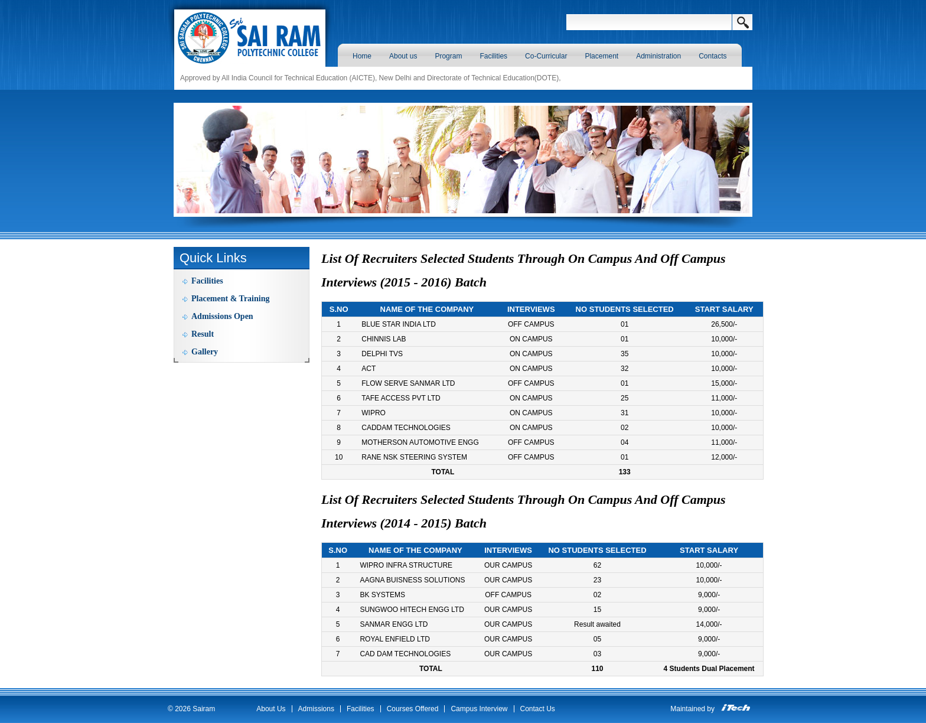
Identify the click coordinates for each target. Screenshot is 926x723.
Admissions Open (222, 316)
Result (202, 334)
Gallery (204, 351)
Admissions (316, 708)
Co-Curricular (546, 56)
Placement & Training (230, 298)
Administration (658, 56)
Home (362, 56)
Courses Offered (413, 708)
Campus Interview (479, 708)
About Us (270, 708)
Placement (601, 56)
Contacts (712, 56)
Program (448, 56)
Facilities (493, 56)
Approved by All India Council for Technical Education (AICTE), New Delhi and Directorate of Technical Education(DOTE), (370, 78)
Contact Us (537, 708)
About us (403, 56)
